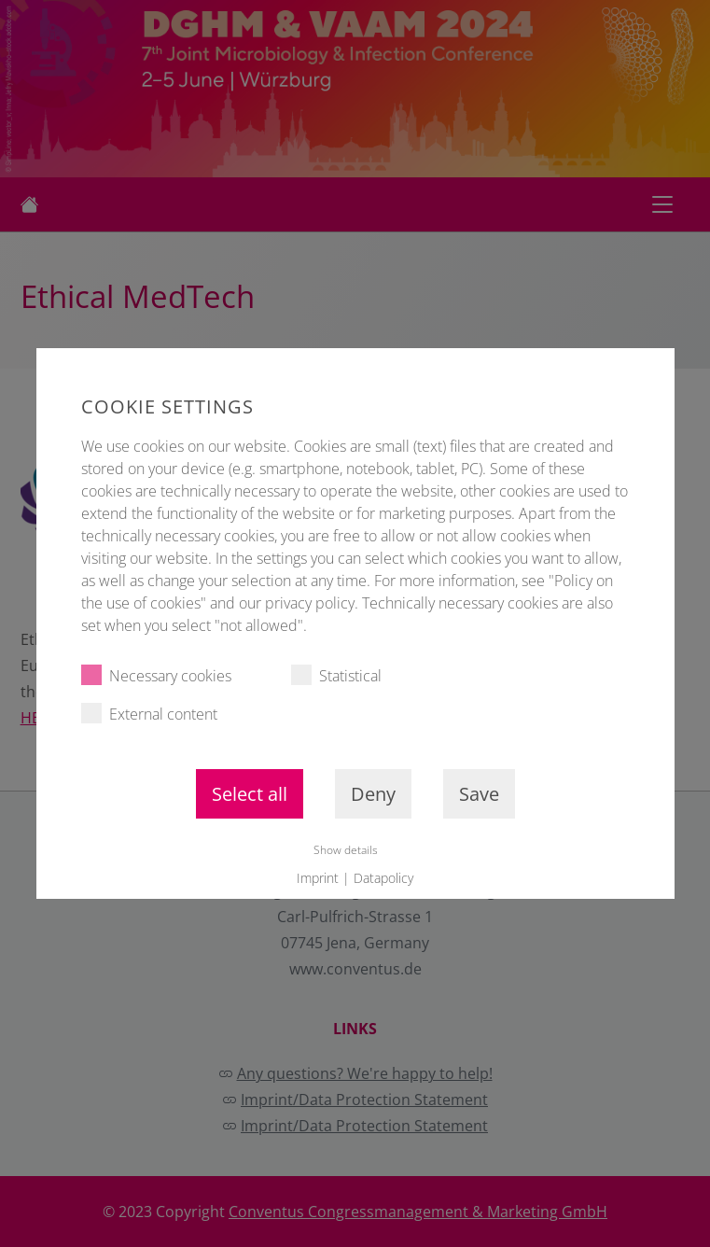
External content (148, 713)
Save (478, 793)
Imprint (318, 878)
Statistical (335, 675)
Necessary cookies (155, 675)
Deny (372, 793)
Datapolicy (383, 878)
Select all (248, 793)
